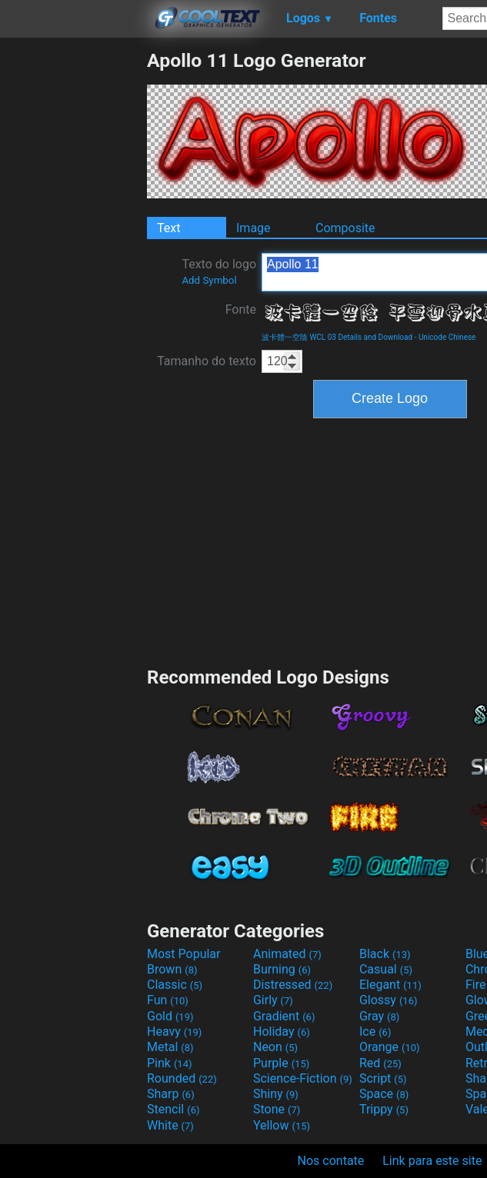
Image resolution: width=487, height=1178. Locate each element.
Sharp (171, 1093)
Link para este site (432, 1160)
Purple (281, 1063)
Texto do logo (219, 271)
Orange (389, 1047)
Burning (282, 969)
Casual (385, 969)
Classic (174, 984)
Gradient (284, 1016)
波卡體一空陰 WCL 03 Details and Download (337, 337)
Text (168, 228)
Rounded (182, 1078)
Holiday (281, 1031)
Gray (379, 1016)
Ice (375, 1031)
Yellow (281, 1125)
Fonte (240, 309)
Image (253, 228)
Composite (345, 228)
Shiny (276, 1093)
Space (384, 1093)
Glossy (388, 1000)
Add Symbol (209, 280)
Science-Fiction (302, 1078)
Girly (273, 1000)
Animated (287, 954)
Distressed (292, 984)
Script (383, 1078)
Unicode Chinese (447, 337)
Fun (167, 1000)
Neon (275, 1047)
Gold (170, 1016)
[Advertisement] (73, 280)
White (170, 1125)
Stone (276, 1109)
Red (380, 1063)
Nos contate (331, 1160)
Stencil (173, 1109)
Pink (169, 1063)
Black (385, 954)
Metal (170, 1047)
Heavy (174, 1031)
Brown (172, 969)
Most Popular (184, 954)
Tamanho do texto (206, 361)
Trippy (384, 1109)
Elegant (390, 984)
